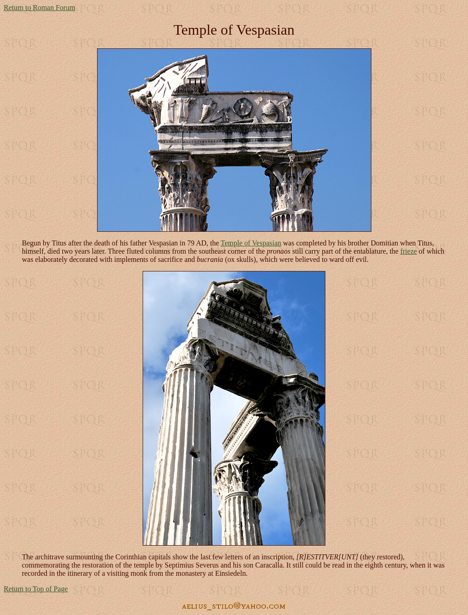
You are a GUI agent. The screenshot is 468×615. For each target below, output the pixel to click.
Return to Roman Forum (39, 7)
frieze (408, 251)
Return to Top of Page (36, 589)
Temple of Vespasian (251, 243)
